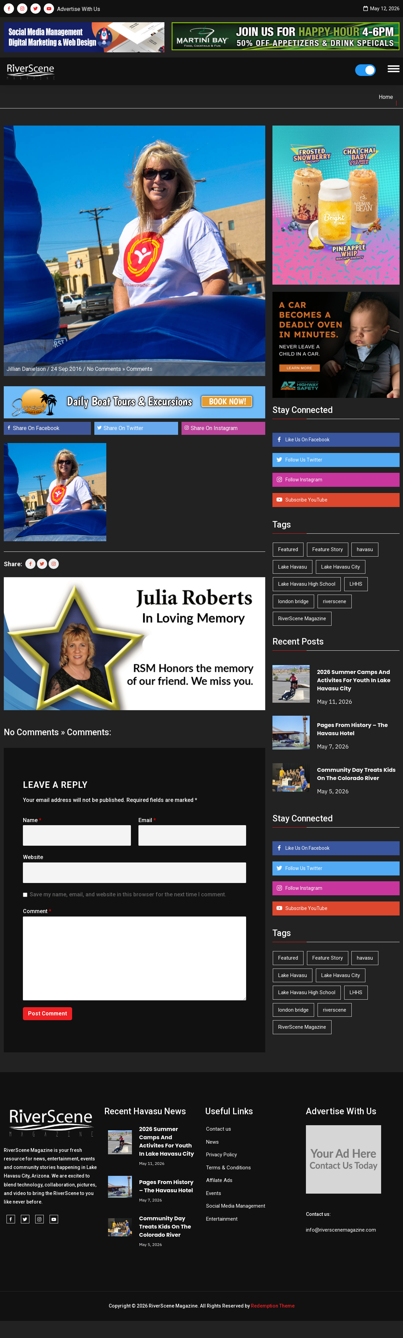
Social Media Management (235, 1206)
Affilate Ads (219, 1180)
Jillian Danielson (26, 369)
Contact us (218, 1129)
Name (32, 820)
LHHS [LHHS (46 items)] (356, 584)
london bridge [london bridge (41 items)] (293, 601)
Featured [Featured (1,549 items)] (288, 549)
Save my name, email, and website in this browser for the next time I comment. (128, 894)
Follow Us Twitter (303, 460)
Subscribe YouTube (305, 500)
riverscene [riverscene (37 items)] (334, 601)
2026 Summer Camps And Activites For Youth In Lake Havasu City (353, 680)
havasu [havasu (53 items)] (365, 549)
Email (147, 820)
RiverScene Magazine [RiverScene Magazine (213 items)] (302, 618)
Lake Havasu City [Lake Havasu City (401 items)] (340, 567)
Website (33, 857)
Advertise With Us (78, 9)
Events (213, 1193)
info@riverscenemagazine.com (341, 1230)
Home (386, 97)
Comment (37, 911)
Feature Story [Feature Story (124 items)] (327, 549)
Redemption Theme (273, 1306)
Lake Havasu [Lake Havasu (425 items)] (292, 567)
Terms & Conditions (228, 1168)
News (212, 1142)
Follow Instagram (303, 479)
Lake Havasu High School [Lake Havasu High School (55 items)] (306, 584)
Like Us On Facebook (307, 439)
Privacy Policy (221, 1155)
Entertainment (222, 1219)
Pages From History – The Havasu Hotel (352, 729)
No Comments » (106, 369)
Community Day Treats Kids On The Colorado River (356, 774)
